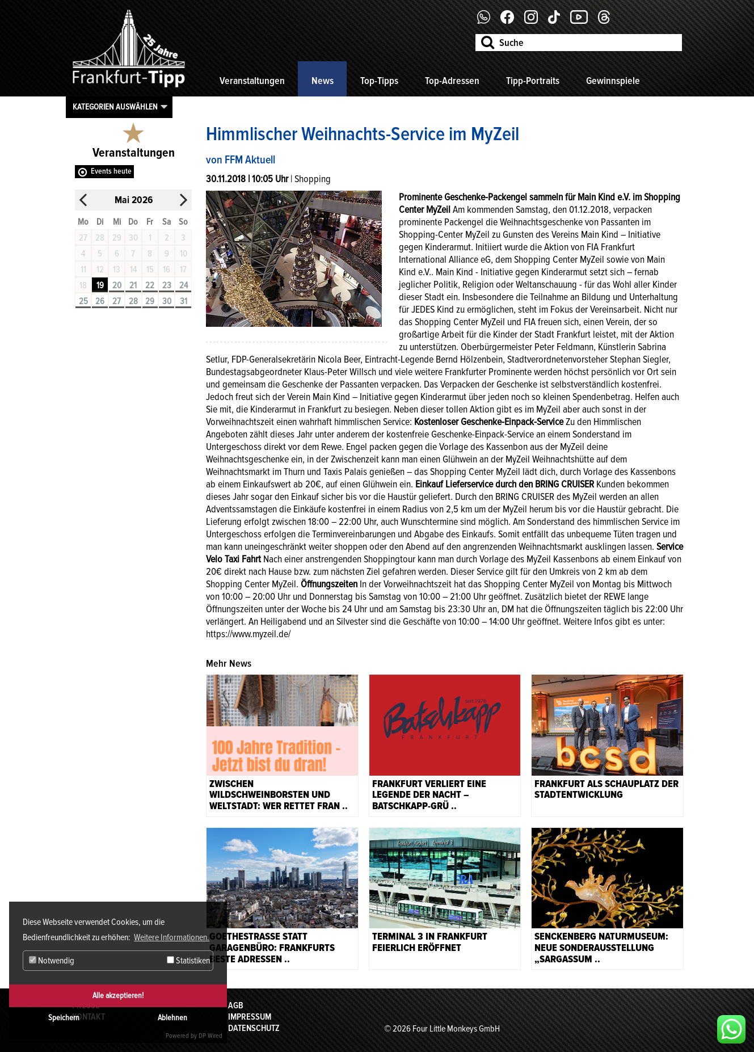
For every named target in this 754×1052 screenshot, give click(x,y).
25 (83, 301)
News (322, 80)
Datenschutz (254, 1028)
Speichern (63, 1017)
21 (133, 285)
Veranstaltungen (252, 80)
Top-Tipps (379, 80)
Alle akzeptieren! (118, 995)
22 (149, 285)
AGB (235, 1005)
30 (166, 301)
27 (116, 301)
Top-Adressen (452, 80)
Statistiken (188, 960)
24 (183, 285)
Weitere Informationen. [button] (171, 937)
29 (149, 301)
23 (166, 285)
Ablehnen (172, 1017)
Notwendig (51, 960)
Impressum (249, 1016)
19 (100, 285)
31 (183, 301)
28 (133, 301)
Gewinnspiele (613, 80)
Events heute (111, 171)
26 (99, 301)
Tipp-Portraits (532, 80)
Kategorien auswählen (115, 107)
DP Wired (210, 1036)
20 (116, 285)
